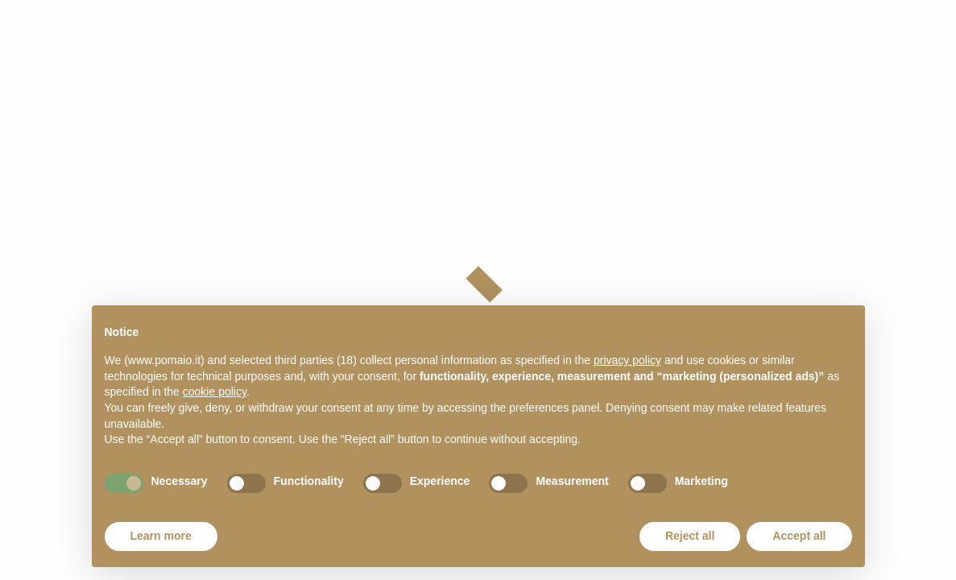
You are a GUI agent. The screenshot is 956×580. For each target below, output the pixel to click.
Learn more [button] (161, 535)
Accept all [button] (799, 535)
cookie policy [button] (214, 391)
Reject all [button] (689, 535)
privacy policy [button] (627, 360)
